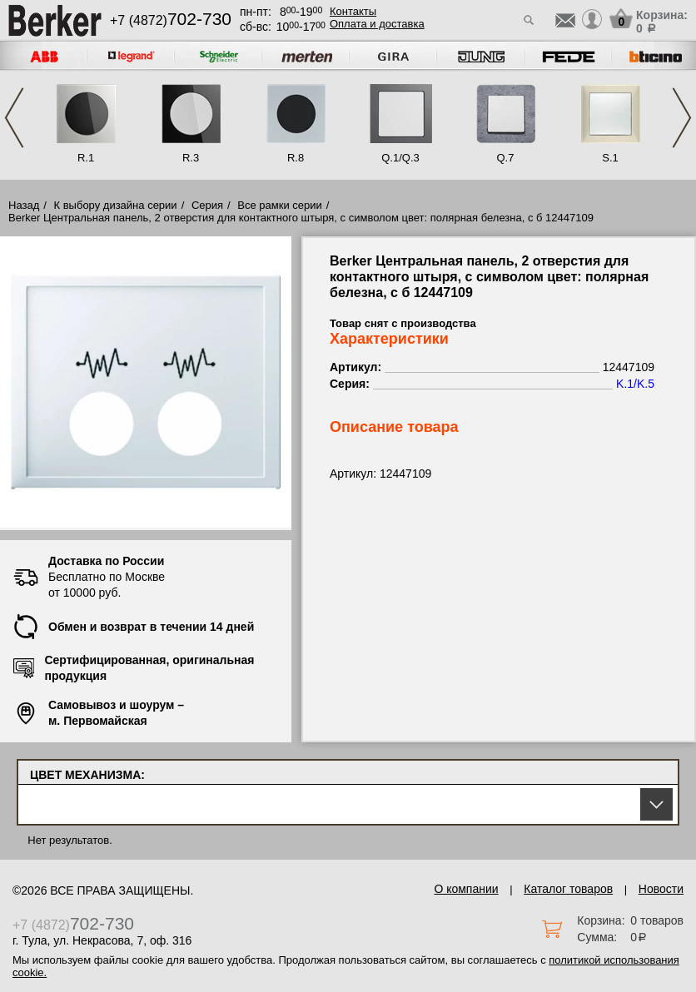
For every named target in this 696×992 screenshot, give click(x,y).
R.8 (295, 157)
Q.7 (506, 157)
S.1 (610, 157)
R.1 (85, 157)
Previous (14, 117)
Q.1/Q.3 (400, 157)
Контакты (353, 11)
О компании (466, 888)
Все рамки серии (279, 205)
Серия (207, 205)
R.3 (190, 157)
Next (682, 117)
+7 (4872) (170, 20)
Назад (23, 205)
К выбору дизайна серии (115, 205)
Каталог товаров (568, 888)
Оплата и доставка (377, 23)
